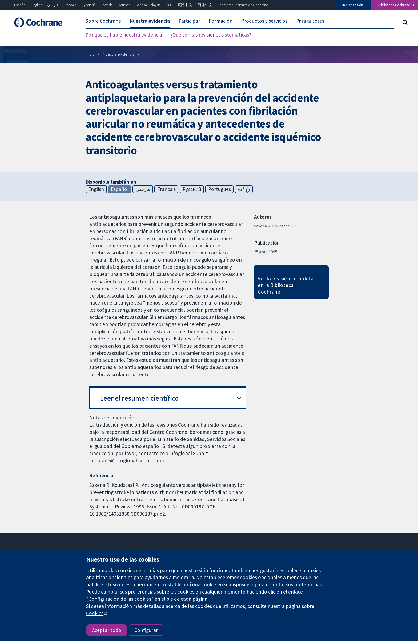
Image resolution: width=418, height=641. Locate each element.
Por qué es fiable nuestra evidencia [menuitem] (124, 34)
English (36, 4)
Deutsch (124, 4)
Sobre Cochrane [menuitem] (103, 21)
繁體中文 (184, 4)
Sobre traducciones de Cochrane (243, 4)
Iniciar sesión (352, 4)
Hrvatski (106, 4)
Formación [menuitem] (220, 21)
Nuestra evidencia (119, 54)
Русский (88, 4)
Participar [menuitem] (189, 21)
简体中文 (205, 4)
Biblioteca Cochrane (394, 4)
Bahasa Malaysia (148, 4)
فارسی (52, 4)
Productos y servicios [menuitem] (264, 21)
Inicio (90, 54)
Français (69, 4)
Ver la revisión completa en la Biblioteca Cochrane (286, 285)
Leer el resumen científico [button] (139, 398)
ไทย (169, 4)
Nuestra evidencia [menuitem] (150, 21)
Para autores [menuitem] (310, 21)
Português (219, 189)
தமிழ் (244, 189)
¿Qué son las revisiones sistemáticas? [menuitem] (211, 34)
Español (20, 4)
